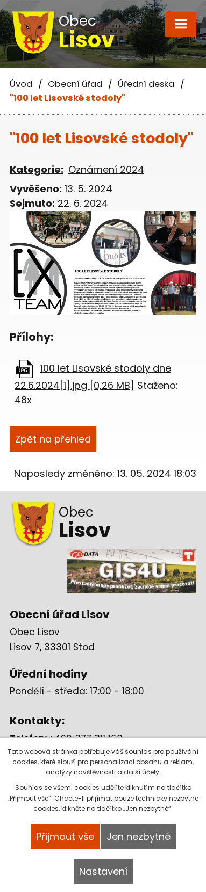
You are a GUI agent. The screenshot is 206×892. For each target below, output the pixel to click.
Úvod (21, 84)
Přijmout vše (65, 836)
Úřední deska (146, 84)
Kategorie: (36, 169)
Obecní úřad (75, 84)
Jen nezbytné (138, 836)
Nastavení (103, 871)
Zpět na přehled (53, 439)
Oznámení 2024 (106, 169)
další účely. (142, 772)
